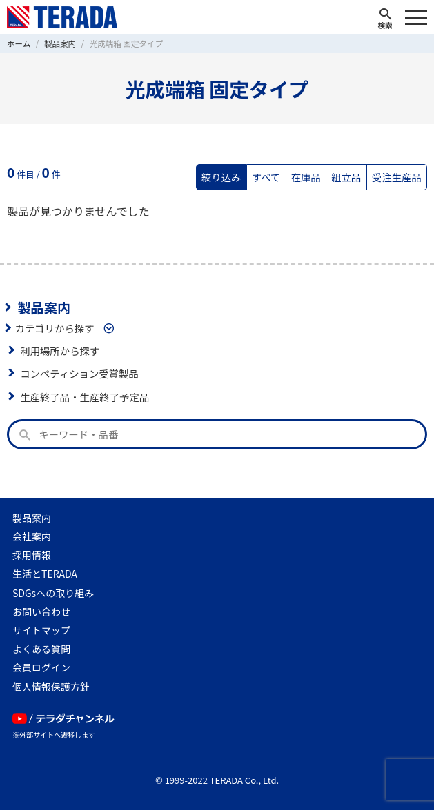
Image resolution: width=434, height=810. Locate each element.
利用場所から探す (59, 350)
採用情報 (31, 555)
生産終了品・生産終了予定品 (84, 396)
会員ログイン (41, 667)
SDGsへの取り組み (53, 593)
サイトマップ (41, 630)
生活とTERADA (44, 573)
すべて (266, 177)
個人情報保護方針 (51, 686)
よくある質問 (41, 649)
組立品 (346, 177)
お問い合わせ (41, 611)
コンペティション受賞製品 (79, 373)
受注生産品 (397, 177)
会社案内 (31, 536)
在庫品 (306, 177)
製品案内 (43, 307)
